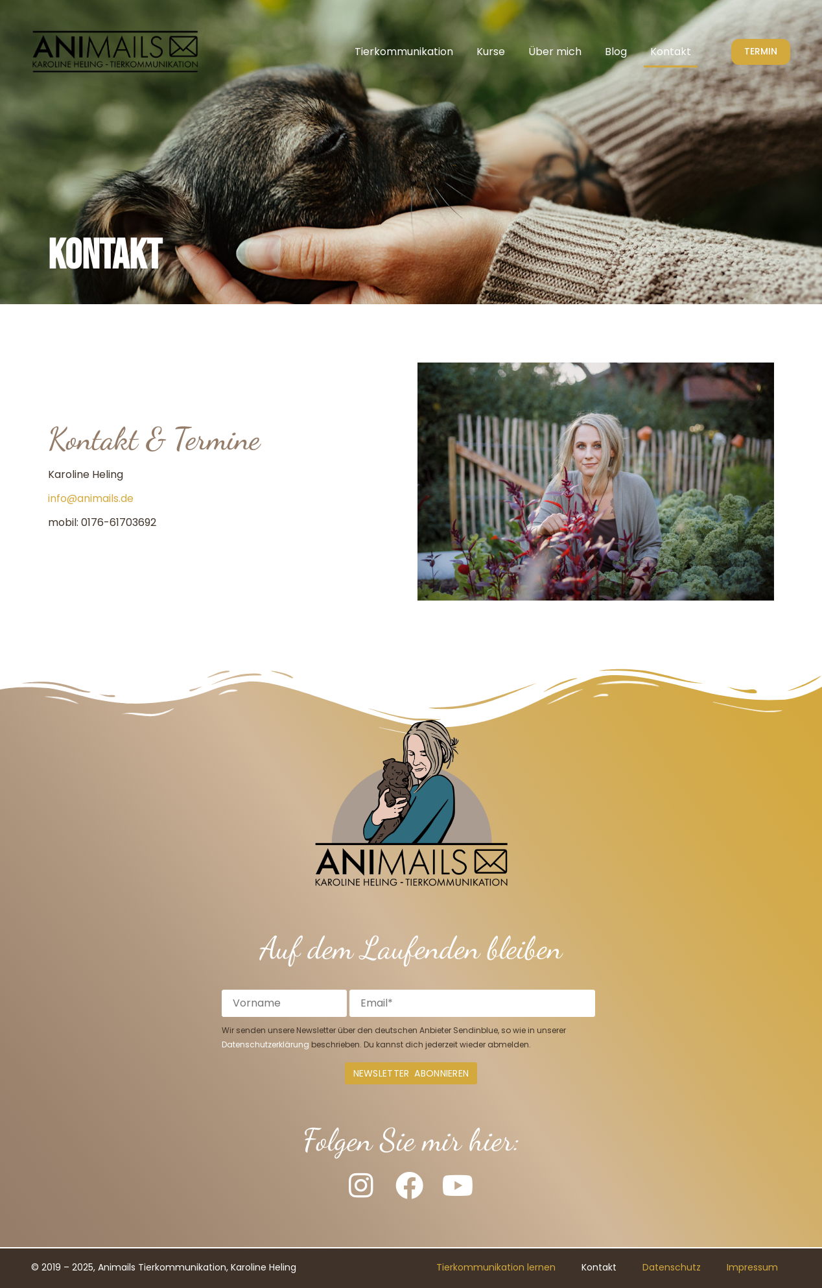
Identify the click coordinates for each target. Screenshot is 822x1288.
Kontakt (670, 51)
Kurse (490, 51)
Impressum (752, 1268)
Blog (616, 51)
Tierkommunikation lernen (496, 1268)
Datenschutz (671, 1268)
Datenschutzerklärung (265, 1044)
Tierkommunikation (404, 51)
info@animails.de (91, 498)
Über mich (554, 51)
